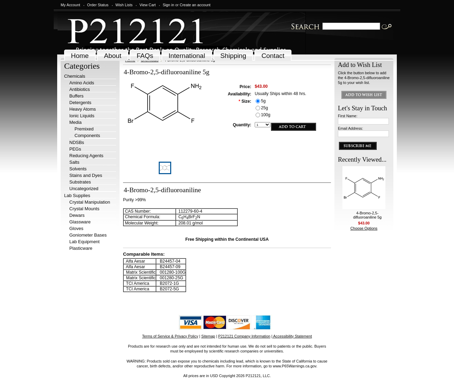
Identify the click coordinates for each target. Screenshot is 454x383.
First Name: (347, 116)
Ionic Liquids (81, 115)
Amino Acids (81, 82)
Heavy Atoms (82, 109)
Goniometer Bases (88, 235)
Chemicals (74, 76)
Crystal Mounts (84, 208)
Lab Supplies (77, 195)
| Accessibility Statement (291, 336)
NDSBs (76, 142)
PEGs (75, 149)
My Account (70, 5)
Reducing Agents (86, 155)
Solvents (78, 168)
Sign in (168, 5)
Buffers (76, 96)
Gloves (76, 228)
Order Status (97, 5)
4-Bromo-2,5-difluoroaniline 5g (367, 215)
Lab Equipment (84, 241)
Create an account (195, 5)
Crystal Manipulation (89, 202)
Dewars (77, 215)
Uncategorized (83, 188)
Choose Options (363, 228)
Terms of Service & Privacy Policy (170, 336)
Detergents (80, 102)
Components (87, 135)
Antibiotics (79, 89)
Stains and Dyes (85, 175)
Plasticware (80, 248)
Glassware (79, 221)
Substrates (80, 182)
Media (75, 122)
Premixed (84, 128)
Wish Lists (124, 5)
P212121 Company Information (244, 336)
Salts (74, 162)
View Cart (147, 5)
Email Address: (350, 128)
